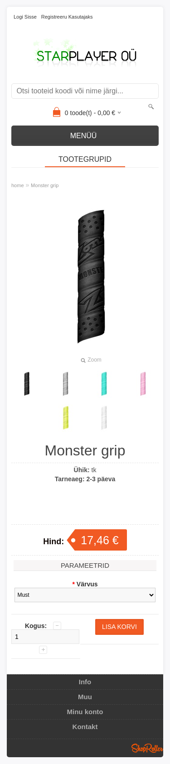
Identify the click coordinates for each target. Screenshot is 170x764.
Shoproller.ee (147, 748)
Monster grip (44, 185)
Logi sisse (25, 16)
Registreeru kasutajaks (67, 16)
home (17, 185)
